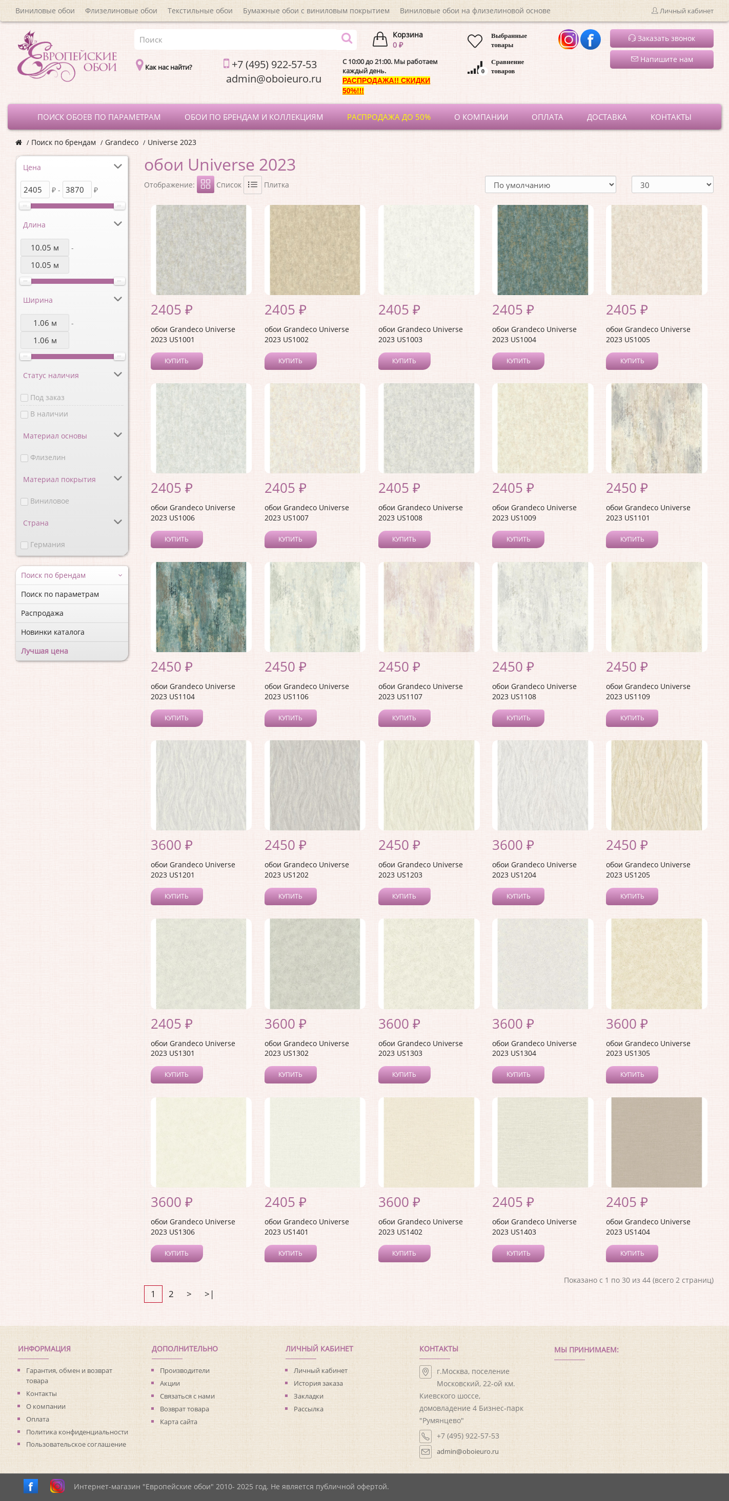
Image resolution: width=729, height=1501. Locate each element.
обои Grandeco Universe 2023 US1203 (420, 870)
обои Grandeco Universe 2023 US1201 (193, 870)
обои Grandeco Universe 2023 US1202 (307, 870)
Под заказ (47, 397)
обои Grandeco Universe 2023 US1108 (534, 691)
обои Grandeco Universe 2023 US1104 (193, 691)
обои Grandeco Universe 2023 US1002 (307, 334)
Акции (170, 1383)
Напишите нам (662, 59)
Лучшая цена (44, 651)
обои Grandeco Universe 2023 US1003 (420, 334)
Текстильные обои (200, 10)
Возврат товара (184, 1408)
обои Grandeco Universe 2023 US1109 (648, 691)
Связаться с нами (187, 1396)
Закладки (308, 1396)
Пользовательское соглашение (76, 1444)
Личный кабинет (321, 1370)
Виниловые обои (45, 10)
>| (209, 1294)
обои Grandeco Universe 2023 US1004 (534, 334)
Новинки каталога (53, 632)
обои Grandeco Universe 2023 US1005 (648, 334)
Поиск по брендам (63, 142)
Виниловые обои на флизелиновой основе (475, 10)
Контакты (41, 1393)
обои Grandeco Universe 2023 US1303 (420, 1048)
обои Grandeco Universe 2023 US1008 (420, 513)
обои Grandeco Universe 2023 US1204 (534, 870)
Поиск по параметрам (60, 594)
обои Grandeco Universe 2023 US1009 (534, 513)
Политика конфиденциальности (77, 1431)
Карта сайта (178, 1421)
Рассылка (308, 1408)
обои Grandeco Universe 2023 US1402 (420, 1227)
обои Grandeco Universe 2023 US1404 (648, 1227)
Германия (47, 544)
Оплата (37, 1419)
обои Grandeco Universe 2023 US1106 (307, 691)
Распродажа (42, 613)
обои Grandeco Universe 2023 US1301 (193, 1048)
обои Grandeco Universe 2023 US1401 (307, 1227)
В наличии (49, 414)
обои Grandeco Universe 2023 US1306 (193, 1227)
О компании (46, 1406)
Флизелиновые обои (121, 10)
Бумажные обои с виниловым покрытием (316, 10)
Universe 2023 (172, 142)
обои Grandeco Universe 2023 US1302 (307, 1048)
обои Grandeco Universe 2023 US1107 (420, 691)
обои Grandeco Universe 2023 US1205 (648, 870)
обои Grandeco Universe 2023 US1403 (534, 1227)
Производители (185, 1370)
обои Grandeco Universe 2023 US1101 (648, 513)
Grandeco (121, 142)
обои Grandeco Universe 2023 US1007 (307, 513)
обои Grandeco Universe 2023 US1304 (534, 1048)
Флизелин (48, 457)
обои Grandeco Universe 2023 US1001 (193, 334)
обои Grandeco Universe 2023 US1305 (648, 1048)
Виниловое (49, 501)
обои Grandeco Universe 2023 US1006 (193, 513)
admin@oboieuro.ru (468, 1451)
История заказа (318, 1383)
